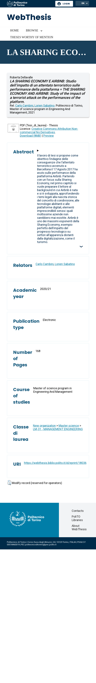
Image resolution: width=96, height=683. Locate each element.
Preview (48, 135)
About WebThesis (79, 527)
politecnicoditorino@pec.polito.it (40, 544)
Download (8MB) (30, 135)
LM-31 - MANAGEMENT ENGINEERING (58, 429)
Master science (69, 425)
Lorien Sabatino (44, 105)
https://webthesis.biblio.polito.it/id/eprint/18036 (55, 463)
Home (14, 30)
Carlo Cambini (24, 105)
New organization (44, 425)
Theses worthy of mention (31, 37)
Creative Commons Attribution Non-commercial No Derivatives (49, 130)
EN (83, 3)
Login (66, 3)
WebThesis (29, 17)
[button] (9, 482)
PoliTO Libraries (77, 518)
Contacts (78, 510)
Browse (32, 30)
